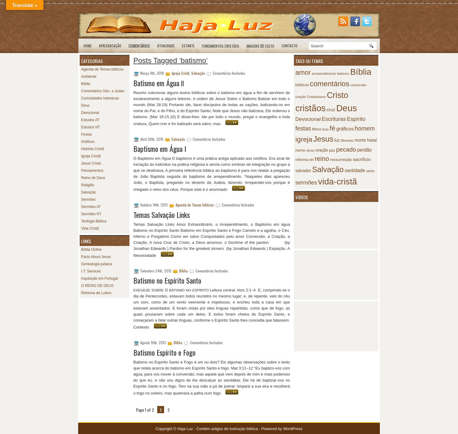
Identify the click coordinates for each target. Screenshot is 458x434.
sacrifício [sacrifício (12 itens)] (362, 159)
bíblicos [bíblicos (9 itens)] (302, 85)
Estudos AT (90, 120)
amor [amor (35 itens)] (303, 72)
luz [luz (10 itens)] (337, 140)
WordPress (292, 428)
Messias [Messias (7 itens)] (347, 140)
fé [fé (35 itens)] (333, 128)
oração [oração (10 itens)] (321, 150)
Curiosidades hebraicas (100, 98)
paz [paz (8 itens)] (332, 150)
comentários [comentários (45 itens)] (329, 84)
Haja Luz (185, 428)
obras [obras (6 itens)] (310, 150)
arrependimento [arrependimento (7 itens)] (324, 73)
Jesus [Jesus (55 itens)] (323, 139)
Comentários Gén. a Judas (102, 91)
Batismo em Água (158, 82)
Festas (86, 134)
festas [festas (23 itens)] (303, 128)
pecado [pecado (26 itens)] (346, 149)
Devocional (90, 113)
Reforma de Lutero (96, 293)
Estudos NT (90, 127)
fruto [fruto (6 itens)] (325, 129)
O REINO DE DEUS (97, 286)
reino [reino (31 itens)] (322, 158)
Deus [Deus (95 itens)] (346, 108)
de (260, 46)
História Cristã (92, 149)
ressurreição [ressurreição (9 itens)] (341, 159)
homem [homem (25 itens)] (365, 128)
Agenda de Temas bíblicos (102, 69)
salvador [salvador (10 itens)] (303, 170)
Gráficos (88, 142)
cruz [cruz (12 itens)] (331, 109)
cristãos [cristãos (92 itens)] (310, 108)
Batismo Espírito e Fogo (164, 352)
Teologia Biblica (93, 221)
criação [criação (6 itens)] (300, 97)
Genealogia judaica (96, 264)
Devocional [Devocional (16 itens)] (308, 119)
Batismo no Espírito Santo (167, 280)
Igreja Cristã (91, 156)
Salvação (88, 192)
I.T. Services (91, 271)
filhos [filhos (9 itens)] (316, 129)
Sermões (88, 199)
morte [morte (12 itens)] (360, 140)
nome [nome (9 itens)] (300, 150)
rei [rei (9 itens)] (311, 159)
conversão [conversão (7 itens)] (358, 85)
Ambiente (89, 76)
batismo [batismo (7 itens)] (343, 73)
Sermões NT (91, 214)
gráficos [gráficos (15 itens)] (345, 128)
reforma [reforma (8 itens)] (301, 160)
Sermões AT (91, 207)
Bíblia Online (91, 249)
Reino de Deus (93, 178)
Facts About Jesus (96, 257)
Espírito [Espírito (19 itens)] (356, 119)
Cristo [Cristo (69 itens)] (337, 95)
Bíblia (85, 84)
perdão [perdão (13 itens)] (364, 150)
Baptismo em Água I (159, 148)
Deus (85, 105)
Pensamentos (92, 170)
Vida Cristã (90, 228)
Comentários (139, 46)
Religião (87, 185)
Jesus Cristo (91, 163)
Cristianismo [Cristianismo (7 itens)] (316, 97)
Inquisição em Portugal (99, 278)
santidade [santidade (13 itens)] (355, 170)
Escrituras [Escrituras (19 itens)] (334, 119)
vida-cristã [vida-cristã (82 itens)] (337, 181)
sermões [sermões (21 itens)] (306, 182)
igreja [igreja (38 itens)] (303, 139)
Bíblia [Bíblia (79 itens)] (360, 72)
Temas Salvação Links (161, 214)
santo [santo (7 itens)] (370, 171)
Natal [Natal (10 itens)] (372, 140)
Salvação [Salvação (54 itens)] (328, 169)
